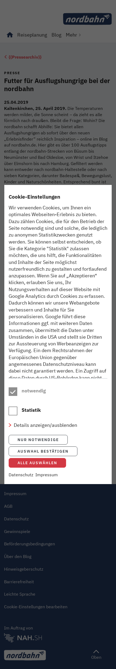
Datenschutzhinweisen (33, 386)
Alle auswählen (37, 474)
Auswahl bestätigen (43, 462)
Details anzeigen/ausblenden (45, 436)
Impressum (46, 486)
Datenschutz (21, 486)
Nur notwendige (38, 451)
